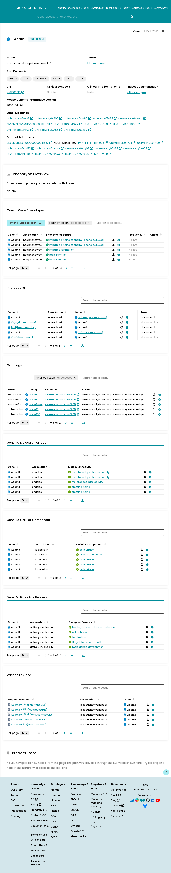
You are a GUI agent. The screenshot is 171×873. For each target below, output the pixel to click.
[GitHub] (148, 800)
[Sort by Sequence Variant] (33, 699)
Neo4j (36, 804)
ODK (73, 820)
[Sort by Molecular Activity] (93, 466)
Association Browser (38, 862)
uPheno (55, 800)
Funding (15, 816)
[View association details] (118, 240)
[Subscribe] (132, 800)
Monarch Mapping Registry (96, 803)
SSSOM (75, 810)
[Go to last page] (71, 268)
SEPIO (54, 832)
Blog (115, 800)
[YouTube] (158, 800)
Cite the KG (38, 840)
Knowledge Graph (78, 8)
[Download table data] (83, 268)
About (62, 8)
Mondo (55, 789)
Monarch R (39, 810)
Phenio (55, 810)
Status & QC (38, 815)
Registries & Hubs (141, 8)
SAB (13, 800)
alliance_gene (136, 92)
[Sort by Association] (40, 234)
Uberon (55, 795)
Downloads (38, 794)
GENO (54, 826)
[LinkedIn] (152, 800)
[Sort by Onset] (160, 234)
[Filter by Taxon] (70, 223)
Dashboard (38, 855)
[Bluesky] (145, 805)
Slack (116, 795)
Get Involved (119, 789)
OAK (73, 815)
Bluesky (117, 816)
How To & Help (40, 820)
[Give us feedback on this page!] (166, 772)
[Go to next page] (66, 268)
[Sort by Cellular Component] (105, 544)
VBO (53, 821)
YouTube (118, 810)
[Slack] (137, 800)
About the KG (39, 845)
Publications (18, 810)
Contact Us (18, 805)
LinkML (74, 804)
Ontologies (97, 8)
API (34, 799)
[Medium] (142, 800)
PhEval (75, 799)
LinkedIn (117, 805)
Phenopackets (80, 836)
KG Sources (38, 850)
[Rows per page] (24, 268)
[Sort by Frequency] (144, 234)
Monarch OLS (99, 794)
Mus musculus (96, 63)
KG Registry (98, 817)
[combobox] (85, 16)
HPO (53, 805)
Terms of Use (39, 834)
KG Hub (95, 811)
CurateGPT (78, 831)
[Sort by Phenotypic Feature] (73, 234)
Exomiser (76, 794)
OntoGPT (76, 826)
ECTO (54, 837)
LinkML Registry (96, 824)
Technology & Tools (117, 8)
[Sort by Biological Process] (94, 621)
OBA (53, 816)
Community (160, 8)
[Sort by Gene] (17, 234)
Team (14, 795)
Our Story (17, 789)
